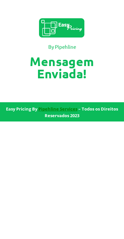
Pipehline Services (57, 109)
